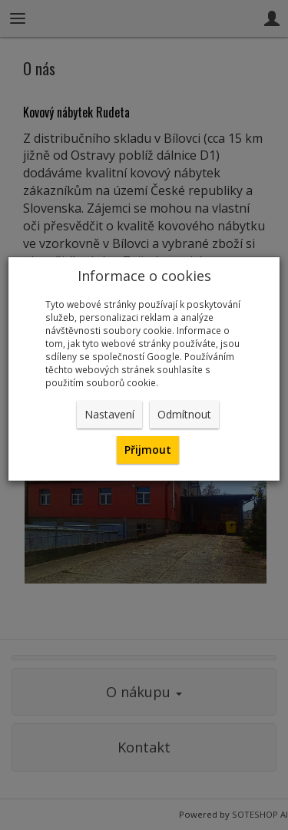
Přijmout (147, 449)
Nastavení (109, 414)
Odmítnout (184, 414)
